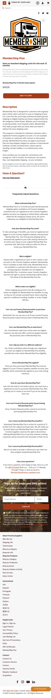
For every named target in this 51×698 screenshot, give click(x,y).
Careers (6, 665)
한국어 (5, 615)
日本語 (5, 605)
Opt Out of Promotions (11, 640)
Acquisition (7, 675)
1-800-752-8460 (13, 467)
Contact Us (7, 659)
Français (6, 595)
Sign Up (26, 507)
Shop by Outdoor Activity (12, 569)
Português (7, 591)
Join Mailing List (9, 637)
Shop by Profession (10, 563)
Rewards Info (8, 553)
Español (6, 588)
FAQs (5, 643)
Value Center (8, 576)
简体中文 (6, 608)
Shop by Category (9, 559)
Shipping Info (8, 542)
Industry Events (9, 669)
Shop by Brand (8, 566)
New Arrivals (8, 573)
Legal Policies (8, 627)
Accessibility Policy (10, 633)
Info (4, 585)
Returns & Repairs (10, 549)
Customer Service (10, 662)
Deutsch (6, 598)
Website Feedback (10, 672)
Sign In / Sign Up (9, 623)
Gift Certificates (9, 647)
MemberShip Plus (9, 650)
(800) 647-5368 (12, 691)
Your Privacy (7, 630)
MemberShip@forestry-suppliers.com (25, 472)
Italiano (6, 601)
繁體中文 (6, 611)
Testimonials (8, 546)
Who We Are (7, 539)
